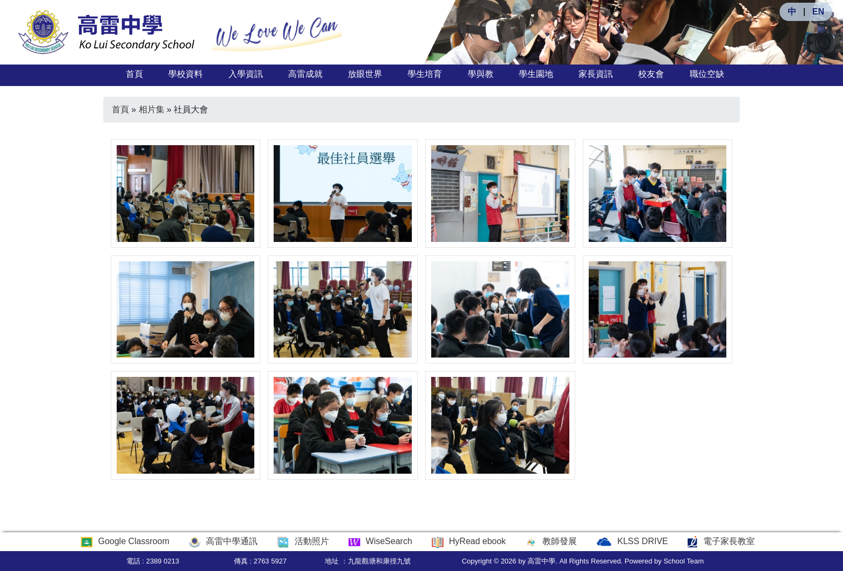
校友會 (651, 73)
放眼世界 (365, 73)
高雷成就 (305, 73)
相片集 (152, 109)
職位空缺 (707, 73)
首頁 (134, 73)
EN (818, 11)
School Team (683, 561)
